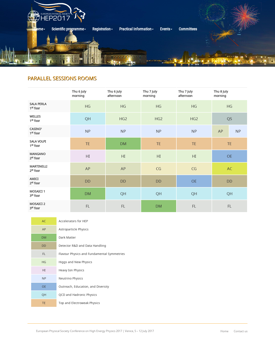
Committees (188, 29)
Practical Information (136, 29)
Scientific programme (69, 29)
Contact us (241, 331)
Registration (102, 29)
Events (166, 29)
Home (39, 29)
